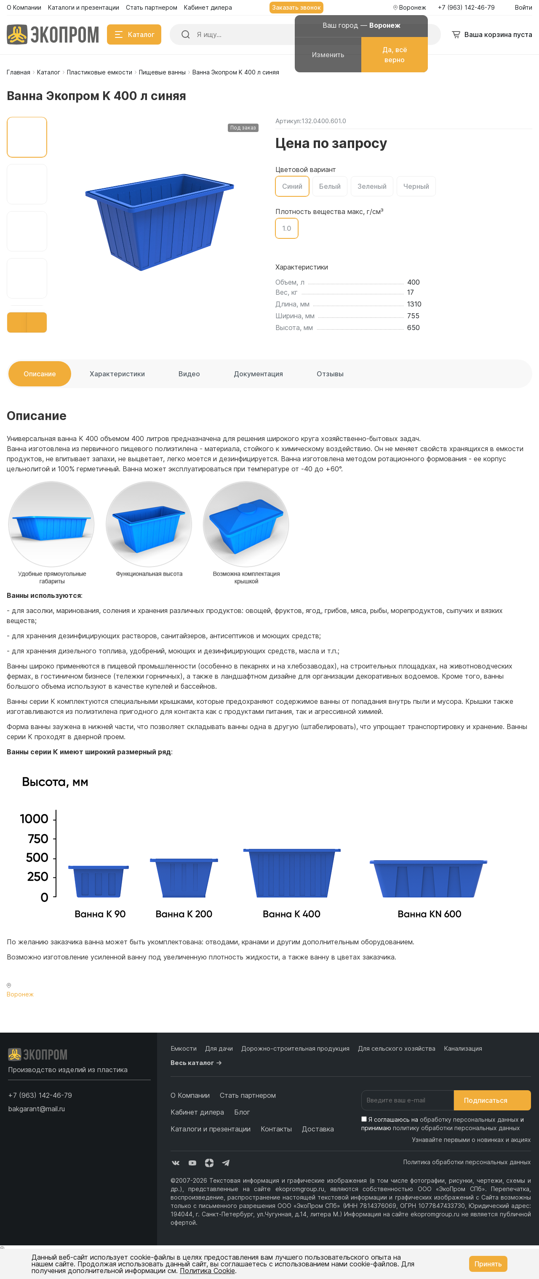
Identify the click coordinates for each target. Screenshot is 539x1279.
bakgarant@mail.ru (36, 1109)
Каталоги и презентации (211, 1129)
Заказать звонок (296, 7)
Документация (258, 374)
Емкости (184, 1048)
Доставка (318, 1129)
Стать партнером (248, 1095)
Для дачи (219, 1048)
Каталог (48, 72)
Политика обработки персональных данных (467, 1161)
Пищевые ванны (162, 72)
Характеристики (117, 374)
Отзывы (330, 374)
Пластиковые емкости (99, 72)
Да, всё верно (394, 54)
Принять (488, 1264)
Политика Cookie (207, 1270)
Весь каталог (197, 1063)
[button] (17, 322)
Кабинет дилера (197, 1112)
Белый (330, 186)
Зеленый (372, 186)
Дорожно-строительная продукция (295, 1048)
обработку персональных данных (469, 1119)
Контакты (276, 1129)
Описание (40, 374)
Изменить (328, 54)
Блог (242, 1112)
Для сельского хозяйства (396, 1048)
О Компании (190, 1095)
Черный (416, 186)
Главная (18, 72)
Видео (189, 374)
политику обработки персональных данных (456, 1127)
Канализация (463, 1048)
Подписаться (492, 1100)
